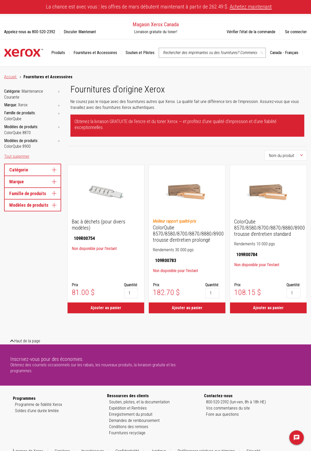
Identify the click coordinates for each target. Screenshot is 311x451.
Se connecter (296, 31)
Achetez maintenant (251, 7)
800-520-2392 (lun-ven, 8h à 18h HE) (236, 402)
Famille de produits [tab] (32, 193)
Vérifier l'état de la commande (251, 31)
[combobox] (212, 53)
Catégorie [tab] (32, 169)
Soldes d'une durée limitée (37, 410)
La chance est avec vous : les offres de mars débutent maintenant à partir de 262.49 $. (159, 7)
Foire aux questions (222, 414)
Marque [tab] (32, 181)
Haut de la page (27, 341)
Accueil (10, 76)
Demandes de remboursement (134, 420)
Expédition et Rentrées (128, 408)
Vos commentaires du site (228, 408)
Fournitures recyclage (127, 432)
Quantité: (131, 284)
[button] (286, 53)
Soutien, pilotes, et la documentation (139, 402)
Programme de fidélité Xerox (38, 404)
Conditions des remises (128, 426)
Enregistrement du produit (130, 414)
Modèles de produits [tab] (32, 205)
